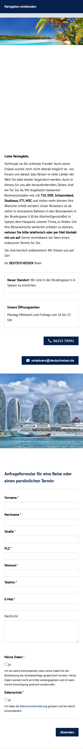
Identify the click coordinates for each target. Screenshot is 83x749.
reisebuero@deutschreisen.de (50, 360)
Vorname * (11, 498)
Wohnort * (11, 565)
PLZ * (8, 548)
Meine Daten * (14, 657)
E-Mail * (9, 599)
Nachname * (12, 514)
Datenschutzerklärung (33, 706)
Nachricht (11, 616)
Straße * (10, 531)
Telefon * (10, 582)
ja (7, 664)
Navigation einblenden (20, 6)
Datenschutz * (14, 692)
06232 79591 (61, 341)
